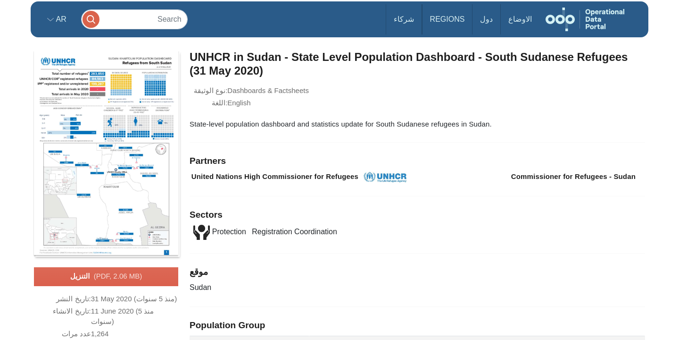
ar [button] (60, 19)
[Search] (134, 19)
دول (486, 19)
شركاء (404, 19)
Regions (447, 19)
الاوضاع (520, 19)
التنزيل (106, 276)
